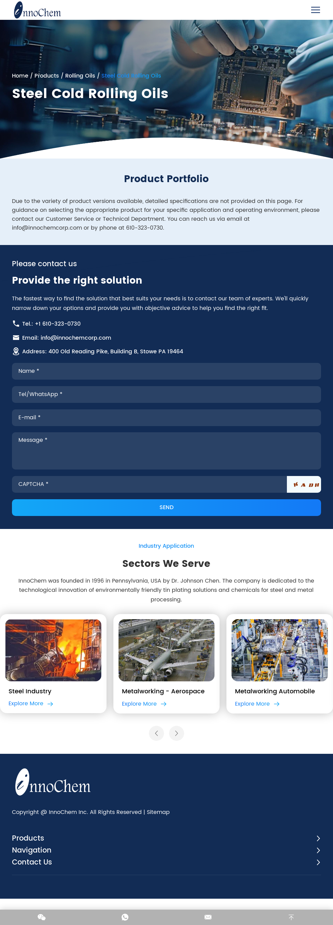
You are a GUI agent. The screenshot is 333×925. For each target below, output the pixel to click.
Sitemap (159, 835)
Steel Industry (30, 708)
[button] (156, 752)
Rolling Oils (81, 75)
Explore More (31, 721)
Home (21, 75)
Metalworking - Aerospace (163, 708)
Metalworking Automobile (275, 708)
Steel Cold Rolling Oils (132, 75)
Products (48, 75)
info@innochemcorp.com (48, 231)
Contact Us (34, 887)
